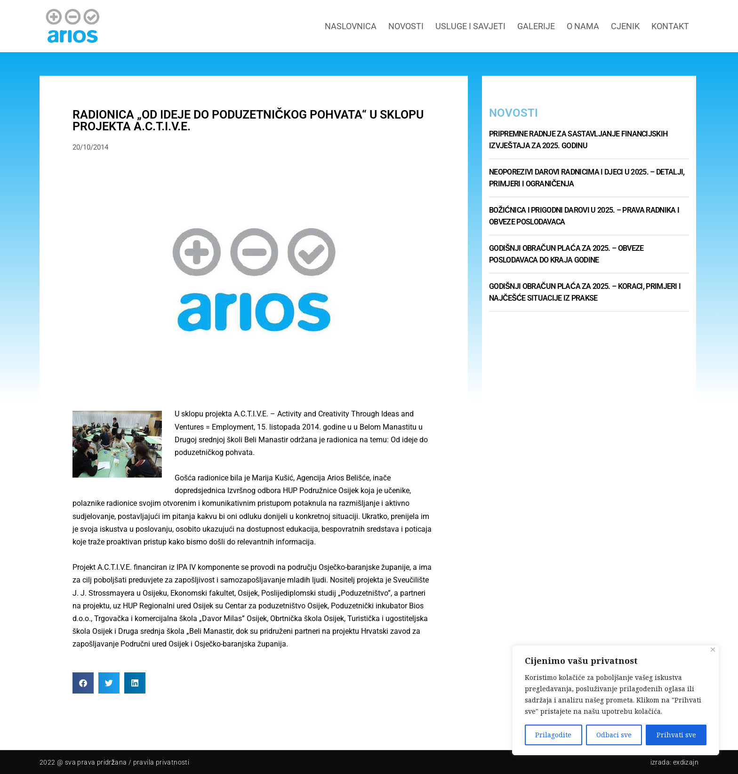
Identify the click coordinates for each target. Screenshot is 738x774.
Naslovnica (351, 26)
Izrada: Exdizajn (674, 762)
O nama (583, 26)
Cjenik (625, 26)
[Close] (713, 649)
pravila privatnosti (161, 762)
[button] (83, 683)
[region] (615, 700)
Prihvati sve (676, 734)
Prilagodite (553, 734)
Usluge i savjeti (470, 26)
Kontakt (670, 26)
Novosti (406, 26)
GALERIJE (536, 26)
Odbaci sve (614, 734)
